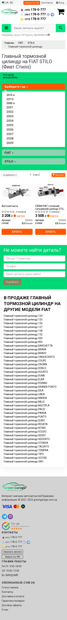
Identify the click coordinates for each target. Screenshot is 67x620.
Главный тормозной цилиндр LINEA (24, 394)
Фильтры (58, 175)
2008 (10, 138)
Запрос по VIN (32, 3)
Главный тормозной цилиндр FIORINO (25, 383)
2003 (10, 116)
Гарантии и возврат (13, 600)
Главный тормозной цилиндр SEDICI (24, 435)
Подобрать (12, 282)
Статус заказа (10, 587)
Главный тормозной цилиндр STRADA (26, 442)
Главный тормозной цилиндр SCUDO (25, 431)
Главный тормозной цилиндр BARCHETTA (28, 345)
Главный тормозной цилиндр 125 (23, 319)
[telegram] (4, 516)
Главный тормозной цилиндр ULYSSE (25, 457)
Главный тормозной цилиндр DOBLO (25, 368)
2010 (10, 99)
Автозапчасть (10, 206)
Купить (17, 231)
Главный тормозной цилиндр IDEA (24, 390)
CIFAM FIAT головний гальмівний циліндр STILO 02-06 (50, 207)
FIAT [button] (9, 152)
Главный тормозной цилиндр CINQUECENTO (29, 356)
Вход (60, 2)
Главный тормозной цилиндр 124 (23, 315)
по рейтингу (10, 175)
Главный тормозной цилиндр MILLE (24, 401)
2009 (10, 143)
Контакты (47, 2)
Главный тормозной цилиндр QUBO (24, 420)
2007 (10, 134)
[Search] (60, 28)
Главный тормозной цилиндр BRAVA (25, 349)
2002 (10, 112)
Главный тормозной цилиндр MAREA (25, 398)
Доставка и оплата (13, 596)
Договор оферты (12, 605)
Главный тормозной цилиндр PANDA (25, 412)
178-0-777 (33, 9)
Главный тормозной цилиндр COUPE (25, 360)
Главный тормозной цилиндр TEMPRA (26, 450)
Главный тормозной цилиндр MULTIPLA (27, 405)
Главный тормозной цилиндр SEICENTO (27, 439)
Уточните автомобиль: (10, 76)
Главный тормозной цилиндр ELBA (24, 379)
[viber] (10, 516)
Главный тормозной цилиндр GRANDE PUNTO (30, 386)
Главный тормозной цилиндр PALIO (24, 409)
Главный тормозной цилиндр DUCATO (26, 371)
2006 (10, 129)
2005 (10, 125)
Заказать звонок (12, 551)
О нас (5, 609)
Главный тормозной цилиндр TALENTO (26, 446)
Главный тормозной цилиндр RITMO (25, 427)
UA (5, 2)
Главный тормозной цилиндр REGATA (26, 424)
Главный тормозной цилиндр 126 (23, 323)
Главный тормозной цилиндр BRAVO (25, 353)
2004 (10, 120)
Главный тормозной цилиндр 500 (23, 338)
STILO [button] (10, 161)
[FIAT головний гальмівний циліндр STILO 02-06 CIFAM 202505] (50, 191)
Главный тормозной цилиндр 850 (23, 342)
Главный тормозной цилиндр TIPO (24, 454)
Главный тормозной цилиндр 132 (23, 334)
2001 (10, 107)
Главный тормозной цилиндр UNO (23, 461)
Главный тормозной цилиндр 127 (23, 327)
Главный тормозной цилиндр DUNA (24, 375)
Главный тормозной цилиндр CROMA (25, 364)
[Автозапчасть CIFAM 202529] (17, 191)
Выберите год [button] (16, 86)
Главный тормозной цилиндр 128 (23, 330)
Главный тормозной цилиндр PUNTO (25, 416)
